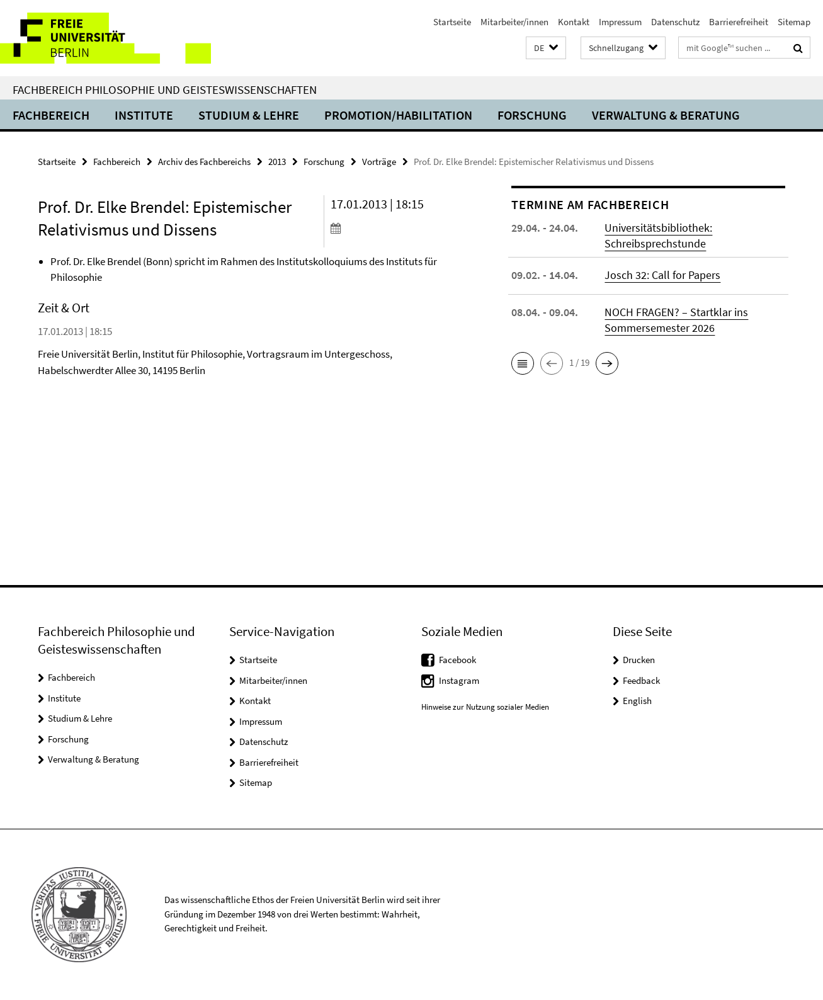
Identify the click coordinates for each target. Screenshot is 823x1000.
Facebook (457, 660)
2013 (277, 162)
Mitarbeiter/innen (514, 22)
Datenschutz (675, 22)
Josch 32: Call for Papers (662, 275)
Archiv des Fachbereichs (204, 162)
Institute (144, 115)
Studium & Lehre (248, 115)
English (637, 701)
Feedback (641, 680)
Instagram (459, 680)
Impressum (620, 22)
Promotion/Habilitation (398, 115)
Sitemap (794, 22)
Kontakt (573, 22)
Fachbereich (51, 115)
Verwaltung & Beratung (666, 115)
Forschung (532, 115)
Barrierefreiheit (738, 22)
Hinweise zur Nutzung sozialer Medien (485, 707)
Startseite (452, 22)
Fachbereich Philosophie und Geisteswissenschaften (165, 89)
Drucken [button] (639, 660)
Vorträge (379, 162)
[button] (546, 48)
